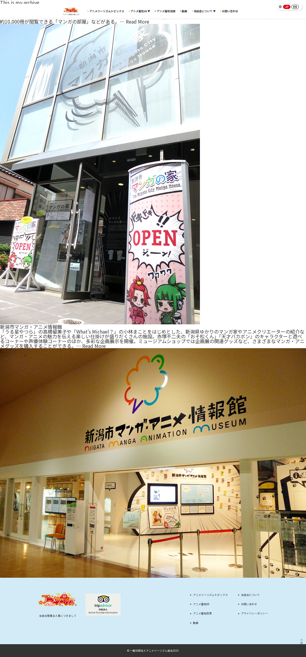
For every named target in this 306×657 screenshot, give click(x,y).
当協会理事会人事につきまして (58, 615)
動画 (184, 11)
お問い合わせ (229, 11)
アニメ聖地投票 (166, 11)
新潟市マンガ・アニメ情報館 (31, 326)
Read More (137, 21)
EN (295, 7)
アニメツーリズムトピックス (105, 11)
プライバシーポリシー (254, 613)
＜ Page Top (301, 646)
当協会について (250, 595)
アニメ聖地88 (201, 604)
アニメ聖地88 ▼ (140, 11)
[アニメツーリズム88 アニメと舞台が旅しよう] (71, 11)
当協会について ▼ (205, 11)
